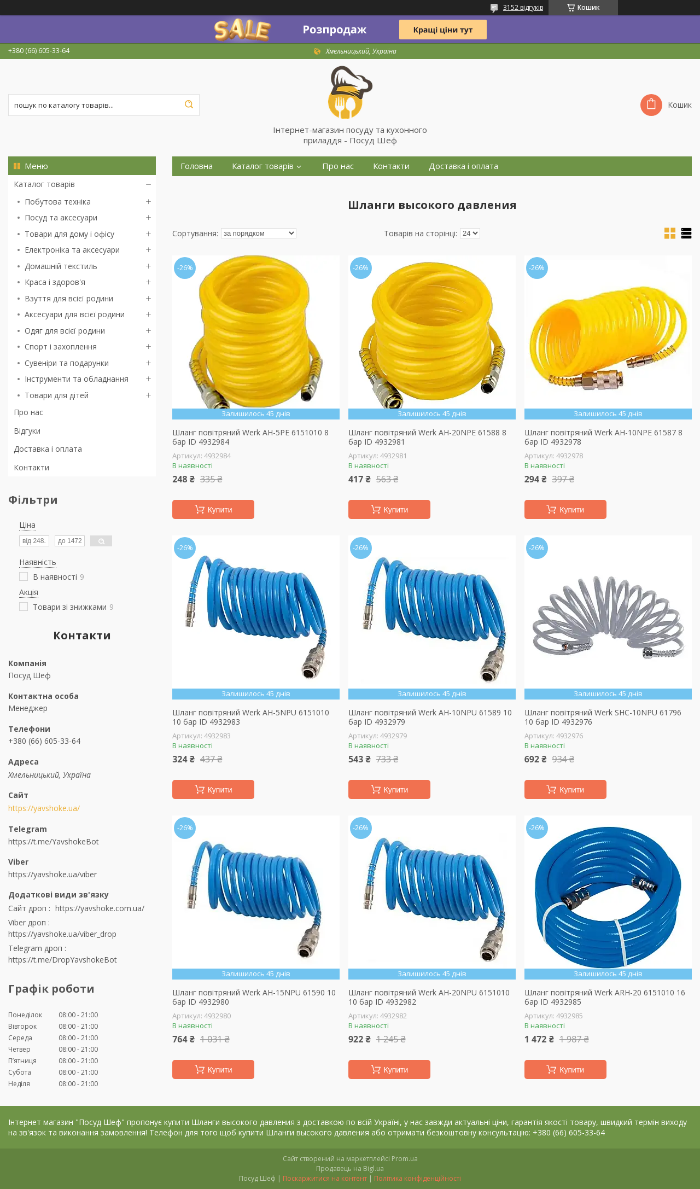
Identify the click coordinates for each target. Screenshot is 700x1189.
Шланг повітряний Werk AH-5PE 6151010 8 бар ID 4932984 (250, 437)
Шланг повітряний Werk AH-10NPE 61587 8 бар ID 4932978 (603, 437)
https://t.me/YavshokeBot (53, 841)
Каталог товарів (44, 184)
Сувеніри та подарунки (67, 363)
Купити (220, 509)
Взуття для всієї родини (69, 298)
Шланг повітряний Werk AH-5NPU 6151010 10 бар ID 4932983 (250, 717)
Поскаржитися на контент (325, 1178)
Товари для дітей (57, 395)
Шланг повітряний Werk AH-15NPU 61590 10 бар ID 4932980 (254, 997)
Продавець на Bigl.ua (350, 1168)
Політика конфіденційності (417, 1178)
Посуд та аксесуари (61, 217)
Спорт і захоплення (61, 346)
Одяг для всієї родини (65, 330)
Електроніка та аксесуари (72, 249)
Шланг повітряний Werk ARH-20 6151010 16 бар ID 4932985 (604, 997)
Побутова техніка (58, 201)
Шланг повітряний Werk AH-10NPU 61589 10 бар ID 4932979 (430, 717)
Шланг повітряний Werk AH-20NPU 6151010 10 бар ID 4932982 (429, 997)
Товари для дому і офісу (69, 234)
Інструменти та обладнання (77, 379)
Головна (196, 166)
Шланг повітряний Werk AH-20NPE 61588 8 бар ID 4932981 (427, 437)
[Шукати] (189, 105)
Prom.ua (405, 1158)
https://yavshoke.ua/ (44, 808)
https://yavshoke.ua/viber (52, 874)
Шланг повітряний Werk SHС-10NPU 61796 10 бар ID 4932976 (602, 717)
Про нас (28, 412)
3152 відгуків (523, 7)
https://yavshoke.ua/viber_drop (62, 934)
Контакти (31, 467)
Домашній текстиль (61, 266)
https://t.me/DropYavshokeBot (62, 959)
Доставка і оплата (48, 449)
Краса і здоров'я (55, 282)
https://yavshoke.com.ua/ (99, 908)
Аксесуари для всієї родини (75, 314)
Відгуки (27, 431)
